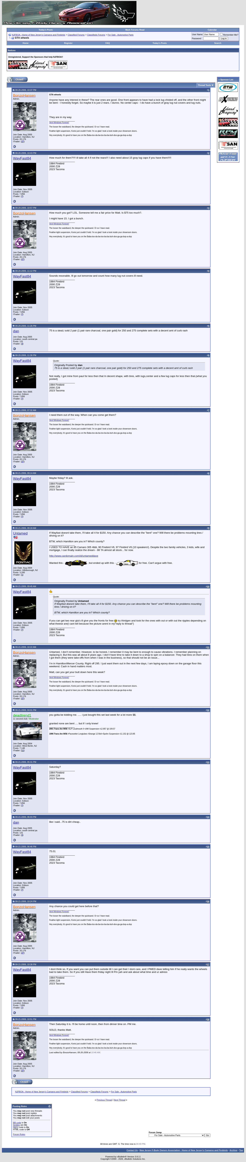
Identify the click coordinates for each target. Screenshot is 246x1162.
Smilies (16, 1125)
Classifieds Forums (96, 35)
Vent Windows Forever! (59, 122)
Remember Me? (229, 35)
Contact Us (132, 1150)
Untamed (20, 533)
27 (23, 141)
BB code (17, 1122)
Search (217, 43)
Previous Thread (104, 1100)
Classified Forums (76, 35)
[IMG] (15, 1127)
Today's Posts (46, 30)
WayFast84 (22, 158)
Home (26, 43)
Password (196, 38)
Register (68, 43)
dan (16, 331)
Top (241, 1150)
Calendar (212, 30)
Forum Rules (19, 1134)
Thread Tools (204, 85)
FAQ (108, 43)
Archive (233, 1150)
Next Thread (119, 1100)
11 (23, 750)
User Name (197, 34)
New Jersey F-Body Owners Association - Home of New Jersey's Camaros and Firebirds (184, 1150)
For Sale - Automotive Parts (121, 35)
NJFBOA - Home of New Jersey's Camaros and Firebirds (38, 35)
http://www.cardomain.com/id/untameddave (73, 555)
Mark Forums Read (135, 30)
